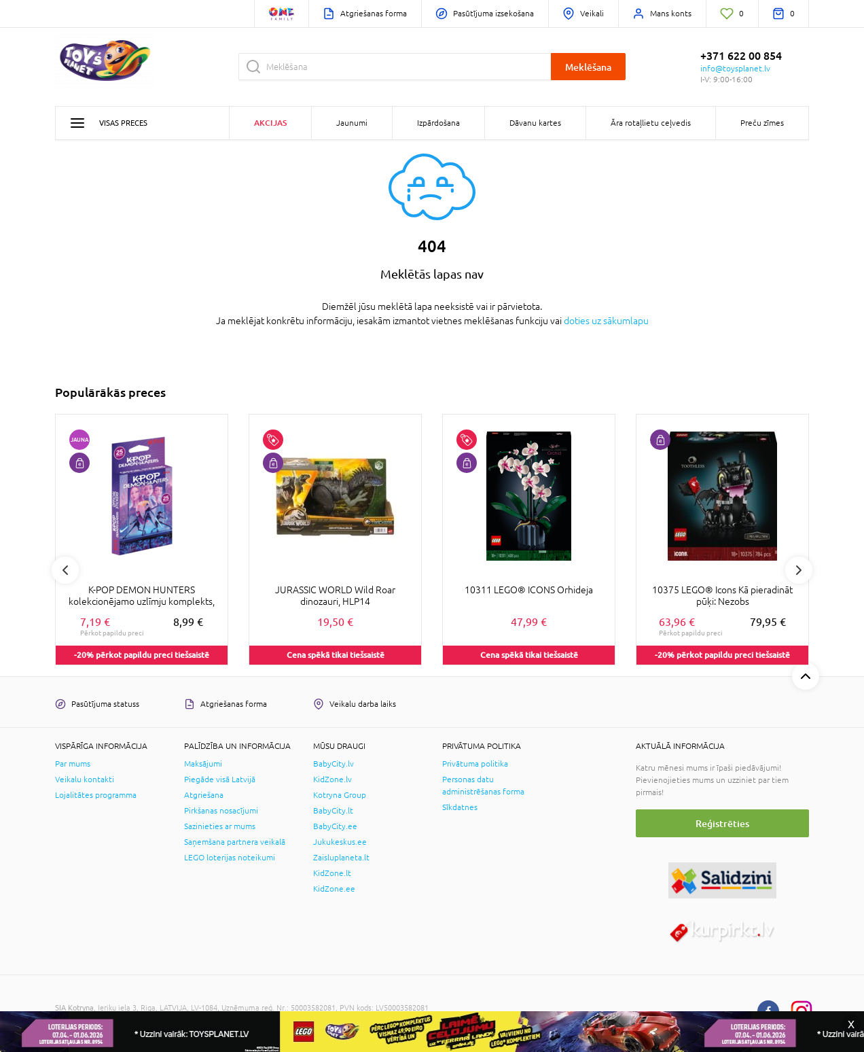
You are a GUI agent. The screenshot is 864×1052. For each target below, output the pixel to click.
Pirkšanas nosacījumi (221, 811)
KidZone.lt (332, 873)
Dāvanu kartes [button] (535, 123)
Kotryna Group (339, 795)
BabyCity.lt (333, 811)
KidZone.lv (332, 779)
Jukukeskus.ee (340, 842)
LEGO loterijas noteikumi (229, 857)
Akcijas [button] (270, 123)
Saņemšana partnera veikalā (234, 842)
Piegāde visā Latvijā (219, 779)
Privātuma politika (475, 764)
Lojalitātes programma (96, 795)
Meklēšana (588, 67)
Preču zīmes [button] (762, 123)
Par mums (72, 764)
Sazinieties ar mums (219, 826)
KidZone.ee (334, 889)
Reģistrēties (722, 823)
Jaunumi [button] (351, 123)
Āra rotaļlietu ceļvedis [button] (651, 123)
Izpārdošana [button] (438, 123)
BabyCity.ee (335, 826)
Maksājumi (203, 764)
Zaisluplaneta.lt (341, 857)
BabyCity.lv (333, 764)
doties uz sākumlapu (606, 320)
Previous (65, 570)
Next (798, 570)
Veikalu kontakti (84, 779)
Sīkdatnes (460, 807)
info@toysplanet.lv (735, 68)
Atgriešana (203, 795)
